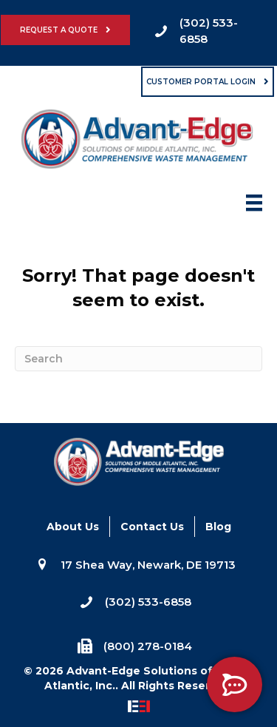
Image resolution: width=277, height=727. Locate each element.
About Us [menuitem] (73, 526)
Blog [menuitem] (218, 526)
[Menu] (254, 207)
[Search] (138, 358)
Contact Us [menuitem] (152, 526)
